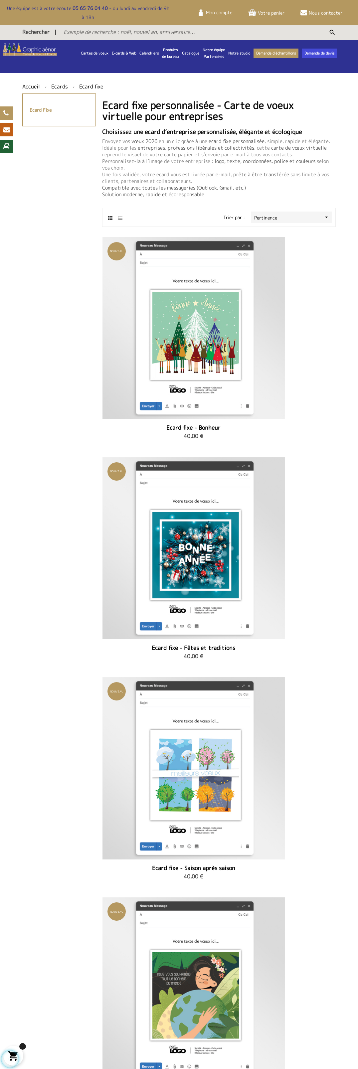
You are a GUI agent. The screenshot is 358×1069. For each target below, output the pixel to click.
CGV (282, 977)
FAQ (154, 996)
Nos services (291, 999)
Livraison (32, 1054)
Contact (159, 968)
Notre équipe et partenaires (103, 971)
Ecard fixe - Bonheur (139, 319)
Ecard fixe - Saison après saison (298, 322)
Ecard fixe (41, 110)
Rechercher (36, 32)
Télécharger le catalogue (176, 986)
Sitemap (59, 1054)
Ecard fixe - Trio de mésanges (298, 440)
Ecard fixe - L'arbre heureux (219, 440)
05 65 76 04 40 (90, 8)
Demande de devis (169, 977)
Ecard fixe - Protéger (139, 436)
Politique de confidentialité (293, 989)
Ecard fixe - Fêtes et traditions (218, 322)
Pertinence (293, 217)
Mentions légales (296, 968)
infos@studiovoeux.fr (237, 1006)
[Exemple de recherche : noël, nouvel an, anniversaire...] (172, 32)
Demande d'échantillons (175, 1004)
